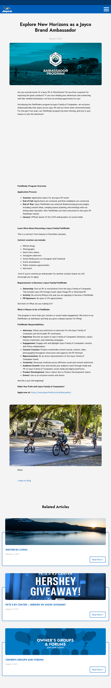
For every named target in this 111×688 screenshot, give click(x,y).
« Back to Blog (24, 480)
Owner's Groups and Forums (24, 660)
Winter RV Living (16, 550)
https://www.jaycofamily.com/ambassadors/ (51, 392)
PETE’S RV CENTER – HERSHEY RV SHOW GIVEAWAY (35, 604)
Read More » (97, 559)
